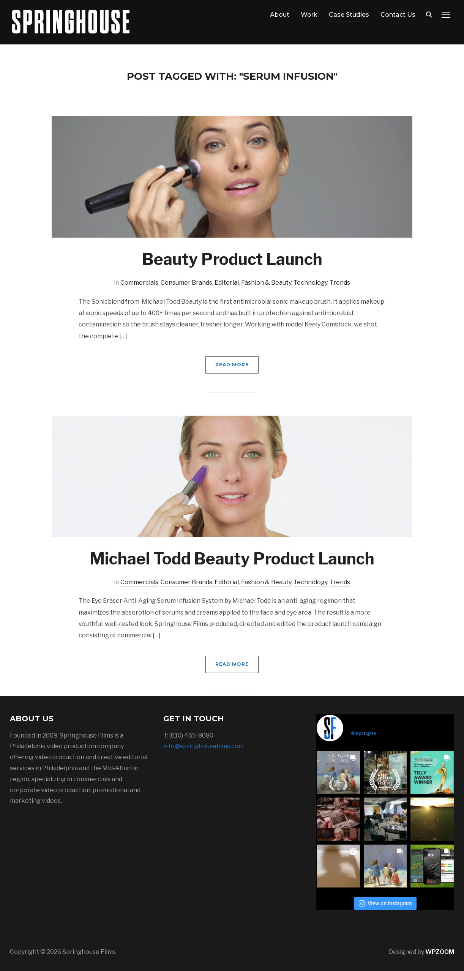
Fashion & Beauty (266, 282)
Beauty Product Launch (232, 259)
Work (309, 14)
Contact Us (397, 14)
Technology (310, 282)
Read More (232, 364)
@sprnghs (363, 733)
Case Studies (349, 14)
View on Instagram (385, 903)
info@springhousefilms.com (203, 746)
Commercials (139, 282)
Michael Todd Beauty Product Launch (232, 558)
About (279, 14)
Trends (340, 282)
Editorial (227, 282)
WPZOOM (439, 951)
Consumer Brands (186, 282)
